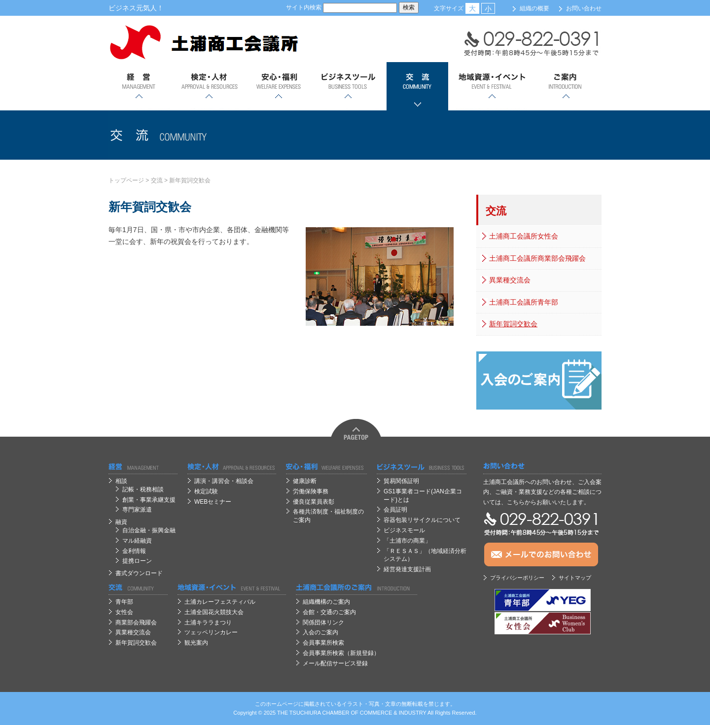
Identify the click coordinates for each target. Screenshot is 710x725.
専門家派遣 (137, 509)
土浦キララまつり (208, 622)
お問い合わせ (584, 8)
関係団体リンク (323, 622)
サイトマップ (575, 578)
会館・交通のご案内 (329, 612)
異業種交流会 (510, 280)
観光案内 (196, 642)
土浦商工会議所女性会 (523, 236)
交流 (417, 86)
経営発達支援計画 (407, 569)
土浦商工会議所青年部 (523, 302)
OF (354, 713)
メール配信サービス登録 (335, 663)
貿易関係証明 (401, 481)
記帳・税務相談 (143, 489)
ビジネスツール (348, 86)
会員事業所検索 (323, 642)
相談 (121, 481)
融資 (121, 521)
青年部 (124, 601)
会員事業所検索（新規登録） (341, 653)
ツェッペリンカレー (211, 632)
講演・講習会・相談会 (223, 481)
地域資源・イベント (491, 86)
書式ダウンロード (139, 573)
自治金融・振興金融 (149, 530)
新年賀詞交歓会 (190, 180)
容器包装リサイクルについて (422, 520)
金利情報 (134, 551)
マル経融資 (137, 540)
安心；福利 (278, 86)
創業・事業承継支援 (149, 499)
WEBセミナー (212, 501)
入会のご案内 (320, 632)
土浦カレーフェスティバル (219, 601)
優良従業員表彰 (313, 501)
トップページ (126, 180)
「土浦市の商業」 (407, 540)
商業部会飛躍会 (136, 622)
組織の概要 (534, 8)
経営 (139, 86)
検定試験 (206, 491)
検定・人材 (209, 86)
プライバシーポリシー (517, 578)
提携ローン (137, 560)
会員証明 (395, 509)
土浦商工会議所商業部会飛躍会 (537, 258)
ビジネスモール (404, 530)
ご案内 (566, 86)
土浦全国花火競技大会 (214, 612)
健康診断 (305, 481)
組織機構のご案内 (326, 601)
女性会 (124, 612)
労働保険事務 (310, 491)
